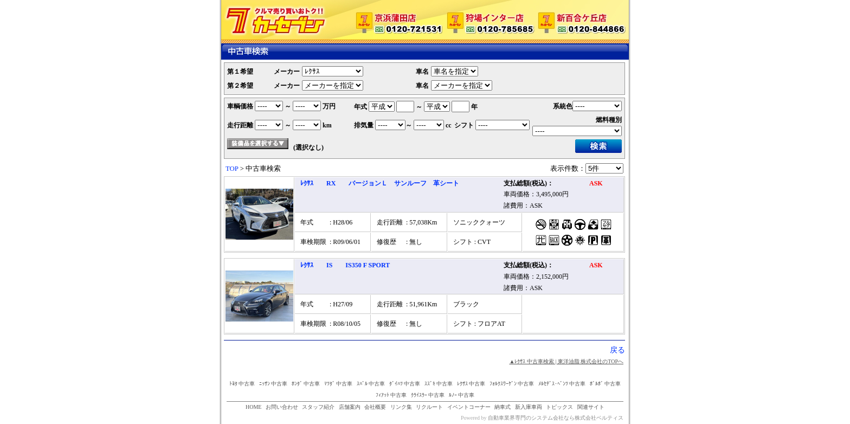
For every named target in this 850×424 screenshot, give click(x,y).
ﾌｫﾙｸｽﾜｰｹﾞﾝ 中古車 (512, 384)
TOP (232, 168)
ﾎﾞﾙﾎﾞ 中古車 (605, 384)
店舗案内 (349, 407)
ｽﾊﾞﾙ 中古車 (371, 384)
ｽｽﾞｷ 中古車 (438, 384)
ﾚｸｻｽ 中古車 (471, 384)
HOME (253, 407)
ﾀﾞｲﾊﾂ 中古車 (405, 384)
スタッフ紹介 (318, 407)
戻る (617, 350)
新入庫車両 (528, 407)
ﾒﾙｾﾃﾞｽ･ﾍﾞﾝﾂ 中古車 (562, 384)
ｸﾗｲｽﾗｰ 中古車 (428, 395)
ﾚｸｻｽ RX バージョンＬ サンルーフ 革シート (379, 183)
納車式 (502, 407)
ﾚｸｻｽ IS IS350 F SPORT (345, 265)
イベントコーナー (469, 407)
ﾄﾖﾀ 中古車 (242, 384)
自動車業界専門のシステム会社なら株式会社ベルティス (555, 418)
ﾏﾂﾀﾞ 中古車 (338, 384)
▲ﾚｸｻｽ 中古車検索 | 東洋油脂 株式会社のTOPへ (566, 361)
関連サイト (590, 407)
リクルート (429, 407)
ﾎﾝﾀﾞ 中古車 (306, 384)
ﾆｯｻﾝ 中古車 (273, 384)
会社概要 (375, 407)
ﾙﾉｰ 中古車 (462, 395)
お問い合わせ (282, 407)
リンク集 (401, 407)
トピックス (559, 407)
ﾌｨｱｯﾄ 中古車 (391, 395)
